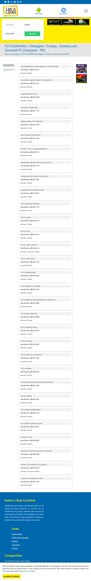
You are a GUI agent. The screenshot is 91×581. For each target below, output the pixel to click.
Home (7, 54)
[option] (68, 22)
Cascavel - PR (8, 70)
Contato (15, 548)
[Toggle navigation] (86, 11)
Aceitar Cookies (11, 576)
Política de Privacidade (20, 538)
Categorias (16, 54)
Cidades (15, 541)
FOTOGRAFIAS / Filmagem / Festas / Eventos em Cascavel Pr (46, 54)
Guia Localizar (17, 534)
